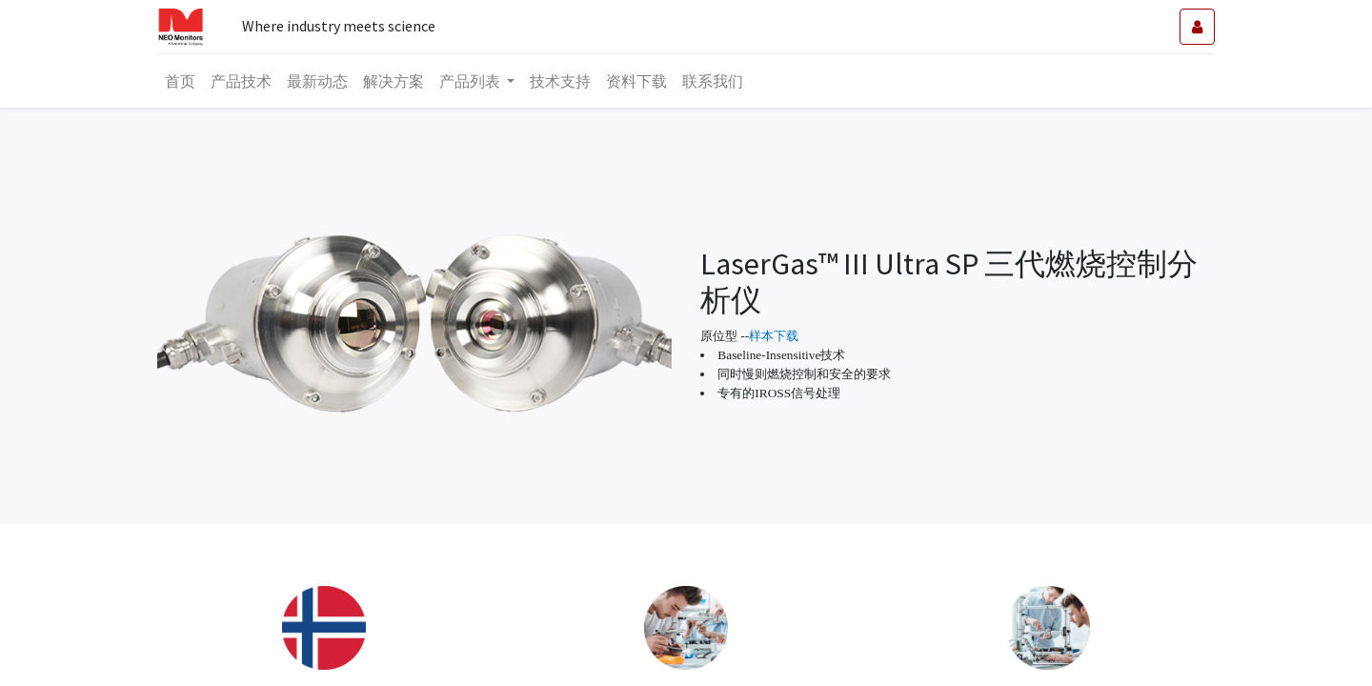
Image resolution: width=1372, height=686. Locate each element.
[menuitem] (180, 81)
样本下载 (773, 336)
